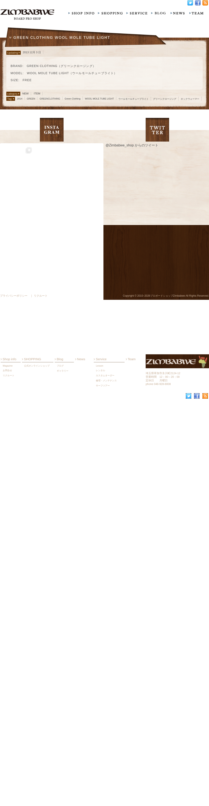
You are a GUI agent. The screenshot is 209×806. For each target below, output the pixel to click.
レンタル (100, 472)
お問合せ (7, 472)
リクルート (8, 477)
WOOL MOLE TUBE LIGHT (99, 98)
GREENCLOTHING (49, 98)
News (80, 460)
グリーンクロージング (164, 99)
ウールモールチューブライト (133, 99)
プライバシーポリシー (13, 295)
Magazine (8, 467)
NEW (25, 93)
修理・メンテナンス (106, 482)
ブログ (60, 467)
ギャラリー (62, 472)
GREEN (31, 98)
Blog (59, 460)
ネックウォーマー (190, 99)
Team (131, 460)
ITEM (37, 93)
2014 (19, 98)
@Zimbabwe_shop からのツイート (132, 145)
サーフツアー (103, 487)
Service (100, 460)
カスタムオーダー (105, 477)
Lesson (99, 467)
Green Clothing (72, 98)
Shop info (8, 460)
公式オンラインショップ (37, 467)
